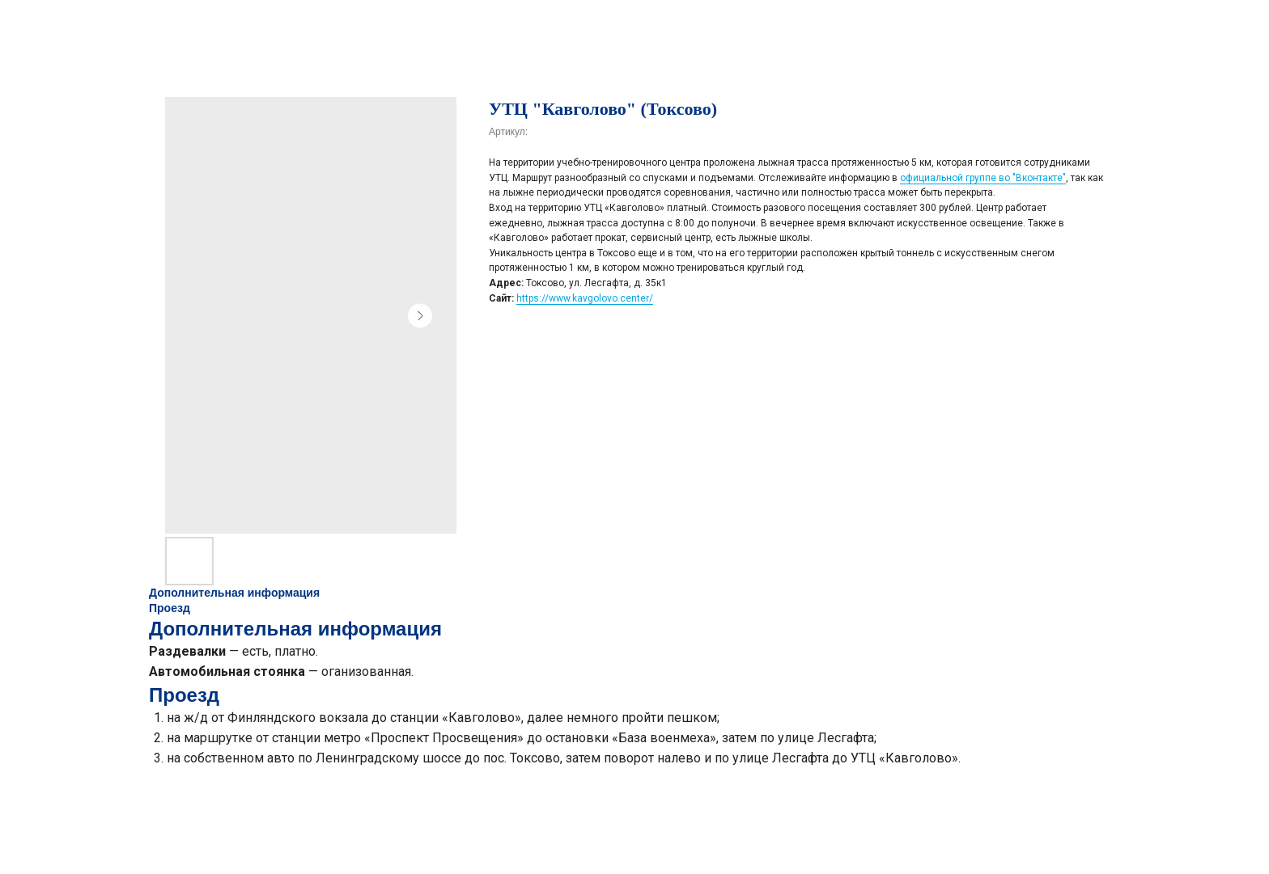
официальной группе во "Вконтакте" (983, 178)
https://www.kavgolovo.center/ (584, 298)
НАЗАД (44, 23)
